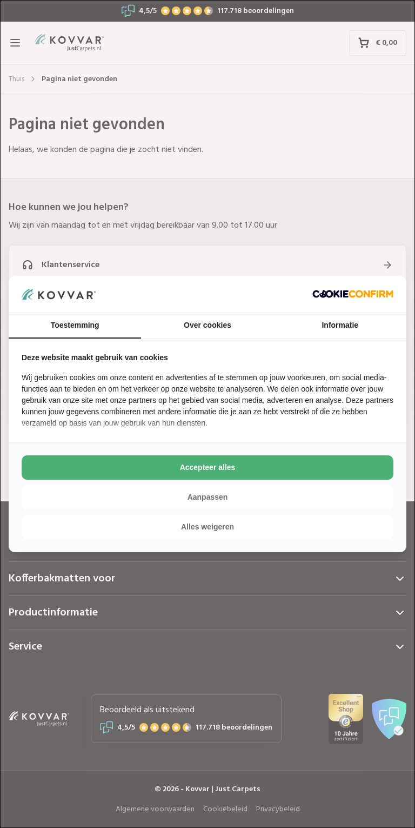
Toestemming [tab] (75, 325)
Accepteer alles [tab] (208, 467)
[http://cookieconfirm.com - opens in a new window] (352, 294)
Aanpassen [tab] (208, 497)
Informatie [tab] (340, 325)
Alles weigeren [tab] (207, 526)
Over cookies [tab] (207, 325)
